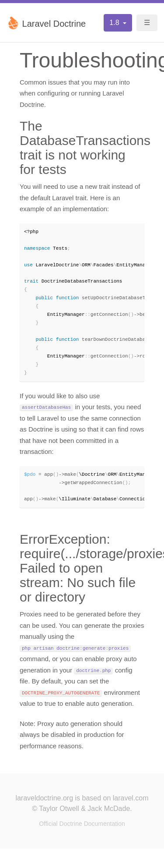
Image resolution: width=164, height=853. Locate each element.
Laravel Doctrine (46, 22)
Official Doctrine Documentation (82, 828)
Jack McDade (108, 813)
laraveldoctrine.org (44, 802)
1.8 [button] (115, 22)
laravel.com (131, 802)
